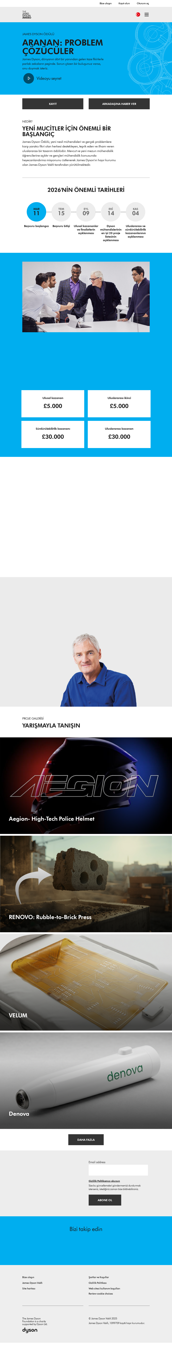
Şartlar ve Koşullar (99, 1279)
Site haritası (28, 1290)
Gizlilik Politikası (98, 1285)
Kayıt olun (124, 3)
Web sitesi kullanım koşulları (104, 1290)
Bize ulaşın (105, 3)
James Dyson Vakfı (32, 1285)
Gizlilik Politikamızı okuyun (104, 1182)
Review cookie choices (101, 1296)
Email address (97, 1163)
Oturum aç (143, 3)
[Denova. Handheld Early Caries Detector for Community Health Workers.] (86, 1082)
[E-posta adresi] (118, 1171)
